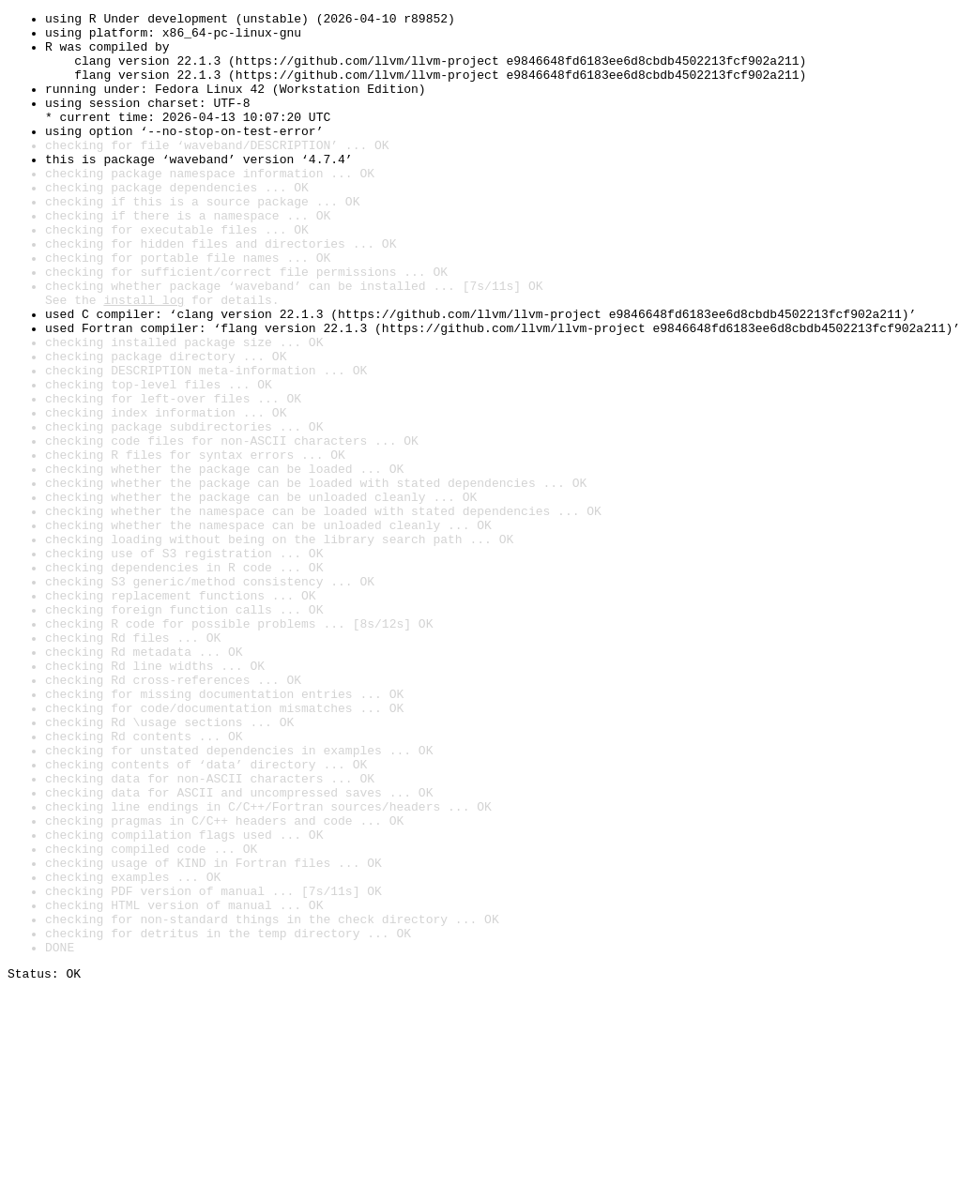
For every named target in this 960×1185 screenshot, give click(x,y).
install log (143, 358)
